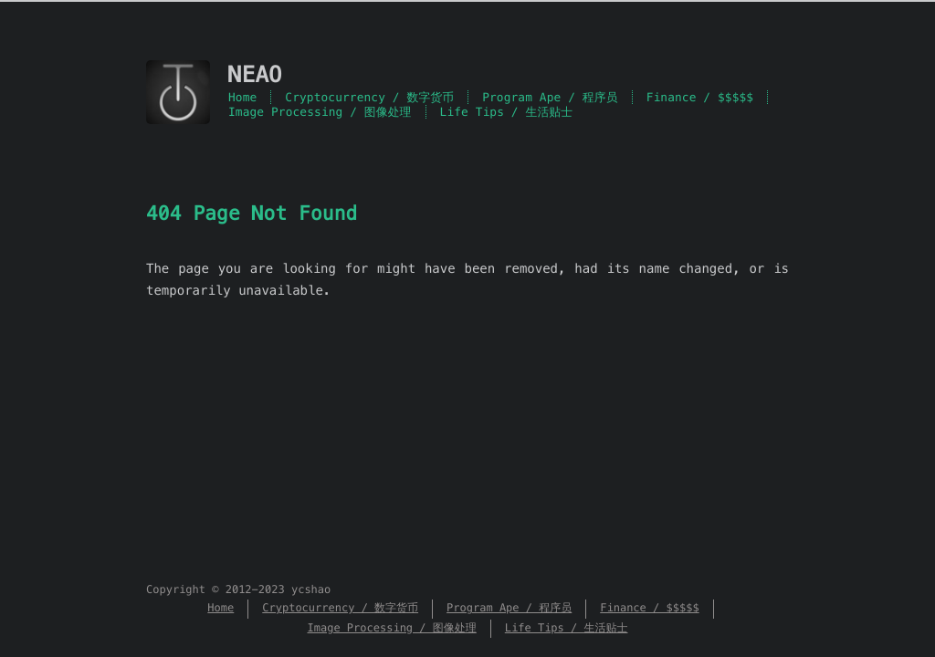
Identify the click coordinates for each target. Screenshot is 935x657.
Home (242, 97)
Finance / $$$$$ (700, 97)
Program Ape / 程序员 (549, 97)
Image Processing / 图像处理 (320, 112)
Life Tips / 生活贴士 (506, 112)
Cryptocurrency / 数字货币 (369, 97)
